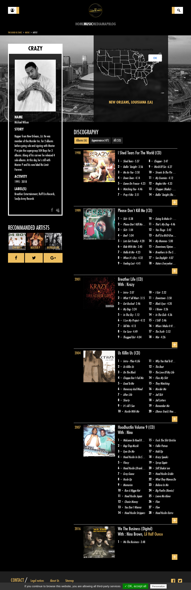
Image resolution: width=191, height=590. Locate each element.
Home (79, 24)
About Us (54, 580)
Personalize (158, 586)
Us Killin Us (126, 353)
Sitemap (69, 580)
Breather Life (127, 279)
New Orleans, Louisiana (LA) (131, 102)
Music (88, 24)
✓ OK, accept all (135, 586)
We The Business (129, 529)
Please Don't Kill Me (132, 210)
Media (97, 24)
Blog (112, 24)
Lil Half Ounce (153, 534)
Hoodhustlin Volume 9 (133, 427)
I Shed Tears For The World (136, 153)
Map (105, 24)
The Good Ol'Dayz (15, 32)
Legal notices (37, 580)
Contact (17, 580)
